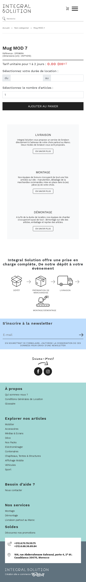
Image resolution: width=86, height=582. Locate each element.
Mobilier (9, 424)
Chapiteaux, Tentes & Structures (23, 455)
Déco (8, 437)
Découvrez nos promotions (20, 532)
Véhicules (10, 465)
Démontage (11, 515)
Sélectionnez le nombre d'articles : (27, 87)
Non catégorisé (21, 28)
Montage (10, 510)
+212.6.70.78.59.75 (25, 543)
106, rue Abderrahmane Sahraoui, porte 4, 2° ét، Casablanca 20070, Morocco (43, 556)
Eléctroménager (14, 446)
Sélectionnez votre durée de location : (30, 71)
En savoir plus (43, 151)
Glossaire (10, 403)
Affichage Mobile (14, 460)
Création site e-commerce (24, 574)
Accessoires (11, 428)
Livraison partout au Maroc (20, 519)
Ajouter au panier (43, 106)
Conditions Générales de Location (24, 399)
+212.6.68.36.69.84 (25, 546)
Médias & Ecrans (14, 433)
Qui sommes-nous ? (16, 394)
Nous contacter (13, 490)
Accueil (5, 28)
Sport (8, 469)
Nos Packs (11, 442)
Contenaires (11, 451)
